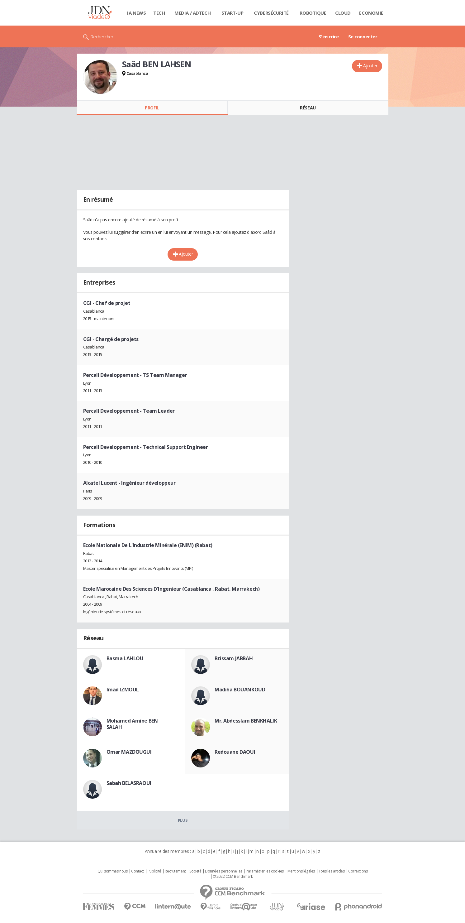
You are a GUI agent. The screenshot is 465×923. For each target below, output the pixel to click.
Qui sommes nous (112, 871)
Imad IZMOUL (123, 689)
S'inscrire (329, 36)
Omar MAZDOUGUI (129, 751)
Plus (182, 820)
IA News (136, 13)
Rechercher (102, 36)
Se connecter (362, 36)
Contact (137, 871)
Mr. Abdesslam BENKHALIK (246, 720)
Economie (371, 13)
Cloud (343, 13)
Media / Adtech (192, 13)
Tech (159, 13)
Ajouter (370, 66)
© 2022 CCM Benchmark (233, 876)
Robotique (313, 13)
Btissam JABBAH (234, 658)
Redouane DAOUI (235, 751)
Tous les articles (332, 871)
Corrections (358, 871)
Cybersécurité (271, 13)
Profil (152, 108)
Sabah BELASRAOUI (129, 783)
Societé (195, 871)
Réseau (308, 108)
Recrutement (175, 871)
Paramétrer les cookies (265, 871)
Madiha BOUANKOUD (240, 689)
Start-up (232, 13)
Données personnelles (223, 871)
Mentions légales (301, 871)
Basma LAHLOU (125, 658)
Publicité (154, 871)
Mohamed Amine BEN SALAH (132, 723)
